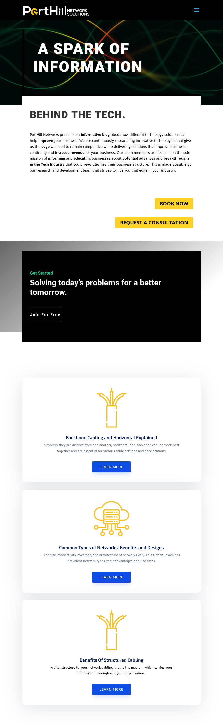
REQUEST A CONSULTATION (154, 222)
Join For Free (45, 314)
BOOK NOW (174, 203)
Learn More (111, 467)
